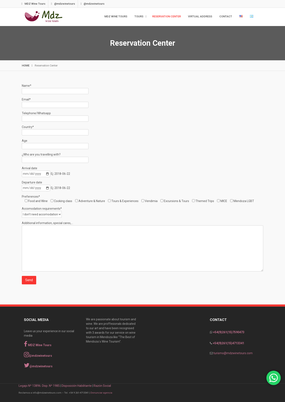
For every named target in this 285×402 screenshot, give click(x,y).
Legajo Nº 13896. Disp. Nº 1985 (39, 385)
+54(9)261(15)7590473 (228, 332)
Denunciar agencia (101, 392)
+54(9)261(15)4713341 (228, 343)
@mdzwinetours (67, 3)
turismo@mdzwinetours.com (233, 353)
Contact (225, 16)
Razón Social (102, 385)
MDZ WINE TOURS (115, 16)
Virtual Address (200, 16)
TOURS (138, 16)
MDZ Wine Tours (38, 3)
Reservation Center (166, 16)
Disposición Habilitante (77, 385)
